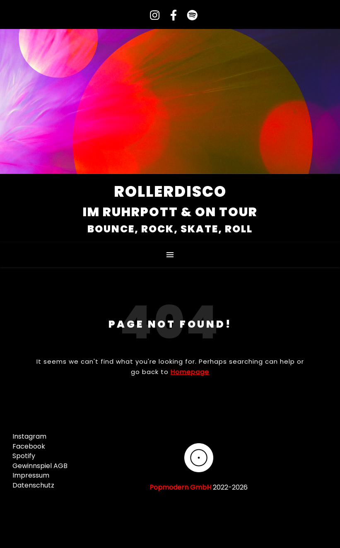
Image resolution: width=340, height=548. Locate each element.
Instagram (29, 436)
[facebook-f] (170, 15)
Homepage (190, 371)
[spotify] (189, 15)
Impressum (30, 475)
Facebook (28, 446)
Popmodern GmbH (180, 487)
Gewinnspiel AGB (40, 466)
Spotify (23, 456)
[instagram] (151, 15)
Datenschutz (33, 485)
